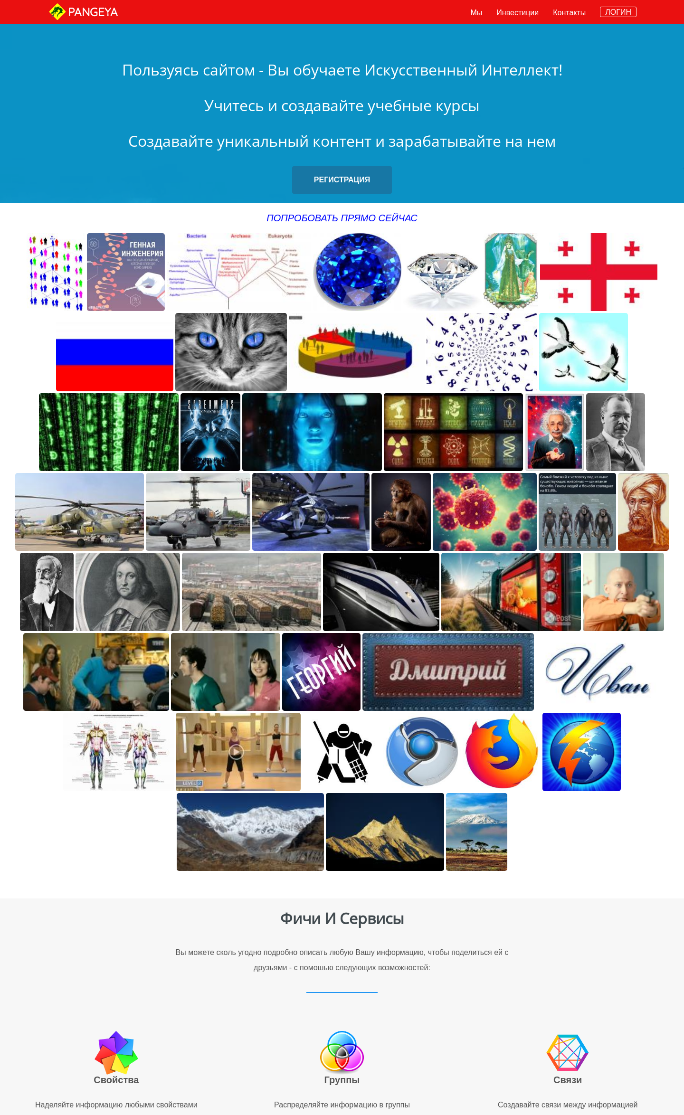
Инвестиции (517, 13)
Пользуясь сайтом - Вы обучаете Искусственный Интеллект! (342, 69)
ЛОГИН (618, 12)
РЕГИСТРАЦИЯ (342, 180)
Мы (477, 13)
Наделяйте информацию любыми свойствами (116, 1105)
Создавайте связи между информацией (568, 1105)
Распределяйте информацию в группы (342, 1105)
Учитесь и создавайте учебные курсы (342, 105)
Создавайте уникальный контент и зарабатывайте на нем (342, 141)
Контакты (569, 13)
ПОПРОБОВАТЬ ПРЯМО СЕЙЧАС (342, 218)
